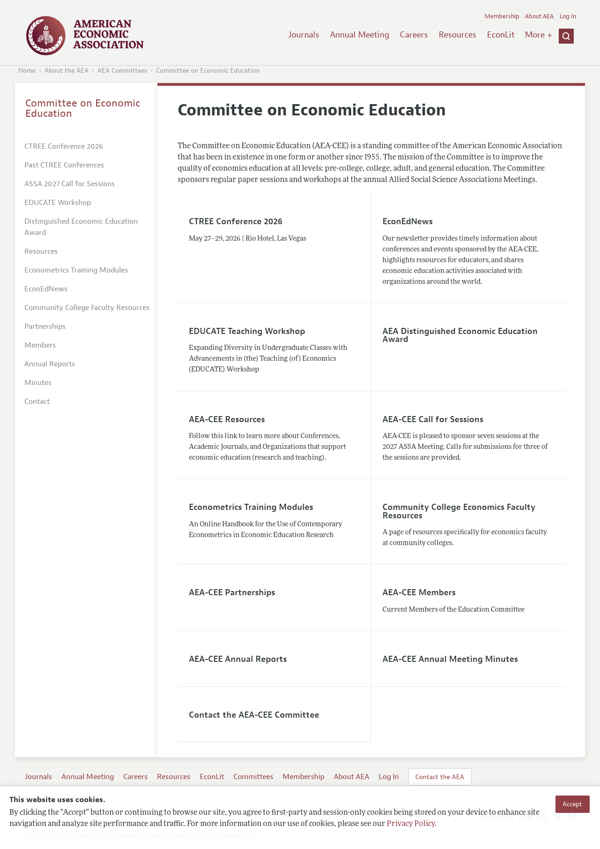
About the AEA (67, 71)
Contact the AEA (439, 777)
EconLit (501, 35)
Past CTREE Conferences (64, 165)
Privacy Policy (411, 824)
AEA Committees (122, 71)
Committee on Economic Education (208, 71)
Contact (37, 401)
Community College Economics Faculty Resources (458, 511)
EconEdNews (407, 221)
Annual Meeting (360, 35)
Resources (457, 35)
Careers (414, 35)
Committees (253, 776)
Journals (303, 35)
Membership (502, 16)
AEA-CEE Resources (227, 419)
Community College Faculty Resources (87, 307)
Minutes (38, 382)
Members (40, 345)
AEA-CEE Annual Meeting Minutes (450, 659)
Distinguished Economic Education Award (81, 227)
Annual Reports (49, 364)
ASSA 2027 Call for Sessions (69, 184)
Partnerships (45, 326)
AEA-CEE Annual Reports (238, 659)
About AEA (539, 16)
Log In (568, 16)
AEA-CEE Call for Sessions (432, 419)
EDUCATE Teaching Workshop (247, 331)
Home (27, 71)
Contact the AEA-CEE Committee (254, 715)
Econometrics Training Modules (251, 507)
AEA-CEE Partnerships (232, 592)
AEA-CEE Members (419, 592)
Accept (572, 804)
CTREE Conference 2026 (236, 221)
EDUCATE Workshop (57, 202)
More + (538, 35)
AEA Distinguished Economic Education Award (460, 335)
